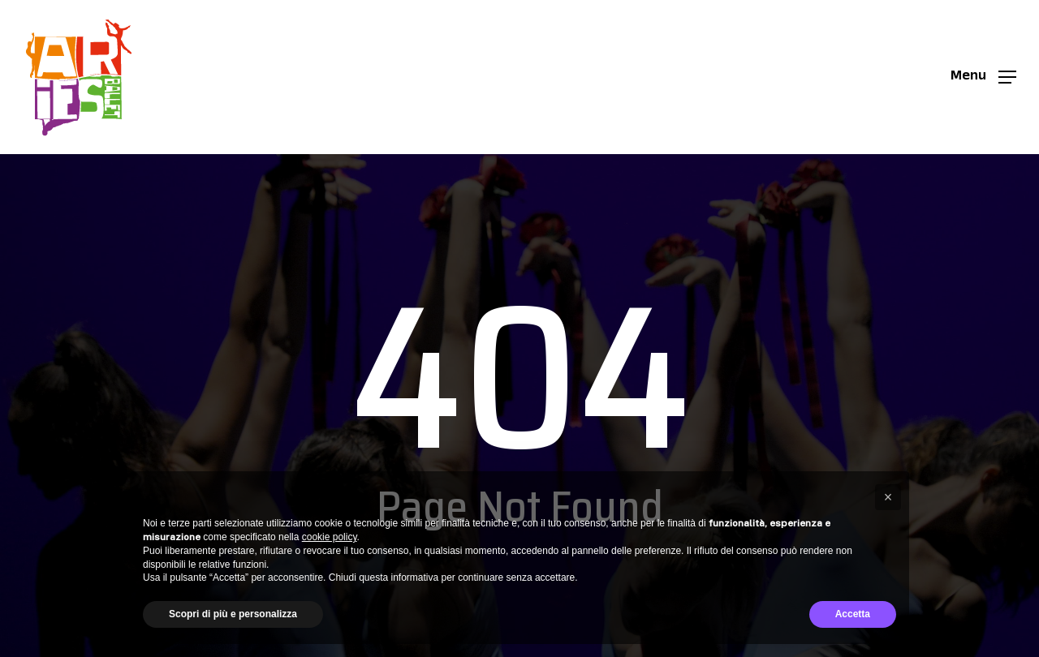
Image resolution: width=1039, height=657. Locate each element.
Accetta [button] (852, 614)
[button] (983, 77)
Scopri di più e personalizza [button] (233, 614)
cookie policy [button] (329, 537)
